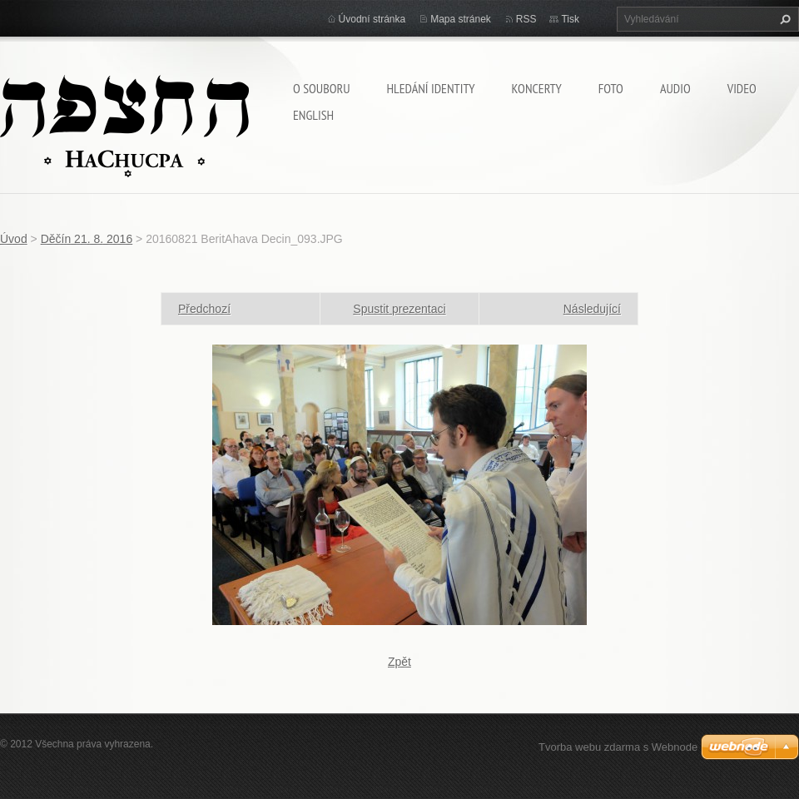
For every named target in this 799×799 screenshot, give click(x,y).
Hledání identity (430, 88)
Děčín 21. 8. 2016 (87, 239)
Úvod (13, 239)
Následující (592, 308)
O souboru (321, 88)
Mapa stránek (460, 19)
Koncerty (537, 88)
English (313, 115)
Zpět (399, 661)
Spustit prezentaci (399, 308)
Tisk (570, 19)
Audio (675, 88)
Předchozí (204, 308)
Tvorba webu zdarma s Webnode (617, 747)
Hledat (783, 19)
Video (742, 88)
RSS (526, 19)
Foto (610, 88)
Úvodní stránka (372, 19)
